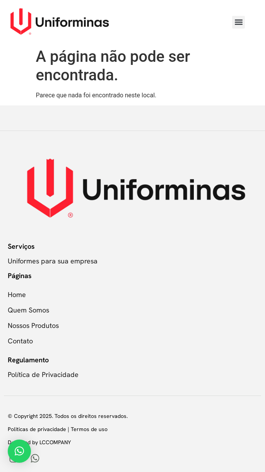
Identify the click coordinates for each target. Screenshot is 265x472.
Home (17, 294)
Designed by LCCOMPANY (39, 442)
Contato (20, 340)
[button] (238, 22)
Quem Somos (28, 310)
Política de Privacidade (43, 374)
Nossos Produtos (33, 325)
